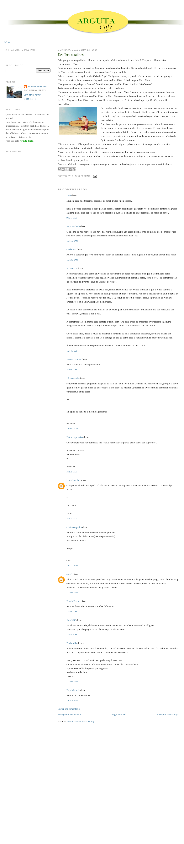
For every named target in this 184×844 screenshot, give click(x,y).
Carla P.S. (71, 249)
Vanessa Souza (74, 359)
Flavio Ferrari (73, 601)
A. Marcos (71, 268)
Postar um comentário (69, 708)
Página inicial (118, 714)
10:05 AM (72, 681)
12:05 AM (72, 592)
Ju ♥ (68, 195)
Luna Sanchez (73, 480)
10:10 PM (72, 240)
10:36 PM (72, 259)
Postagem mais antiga (167, 714)
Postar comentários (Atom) (80, 721)
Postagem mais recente (69, 714)
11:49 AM (72, 700)
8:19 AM (71, 369)
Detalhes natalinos (71, 55)
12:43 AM (72, 350)
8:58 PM (71, 518)
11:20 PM (72, 565)
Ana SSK (71, 620)
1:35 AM (71, 634)
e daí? (69, 574)
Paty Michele (73, 226)
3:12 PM (71, 471)
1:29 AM (71, 611)
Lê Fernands (72, 378)
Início (7, 42)
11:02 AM (72, 428)
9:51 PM (71, 217)
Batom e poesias (74, 437)
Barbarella (71, 643)
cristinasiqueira (74, 527)
